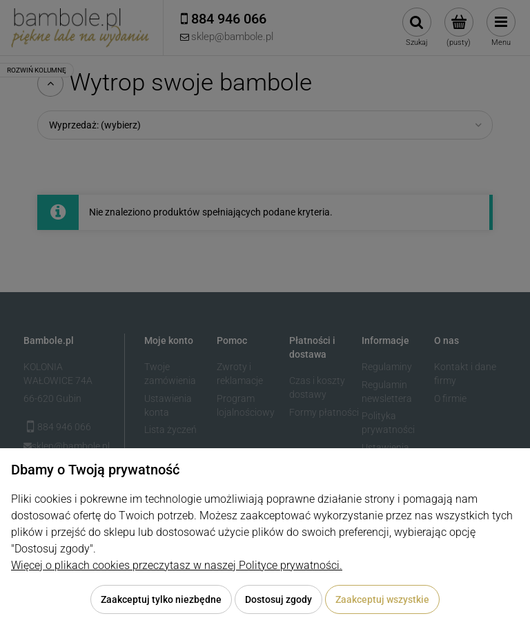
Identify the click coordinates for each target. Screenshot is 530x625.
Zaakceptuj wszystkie (382, 599)
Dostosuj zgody (278, 599)
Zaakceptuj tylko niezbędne (161, 599)
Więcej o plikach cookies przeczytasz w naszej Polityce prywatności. (176, 565)
